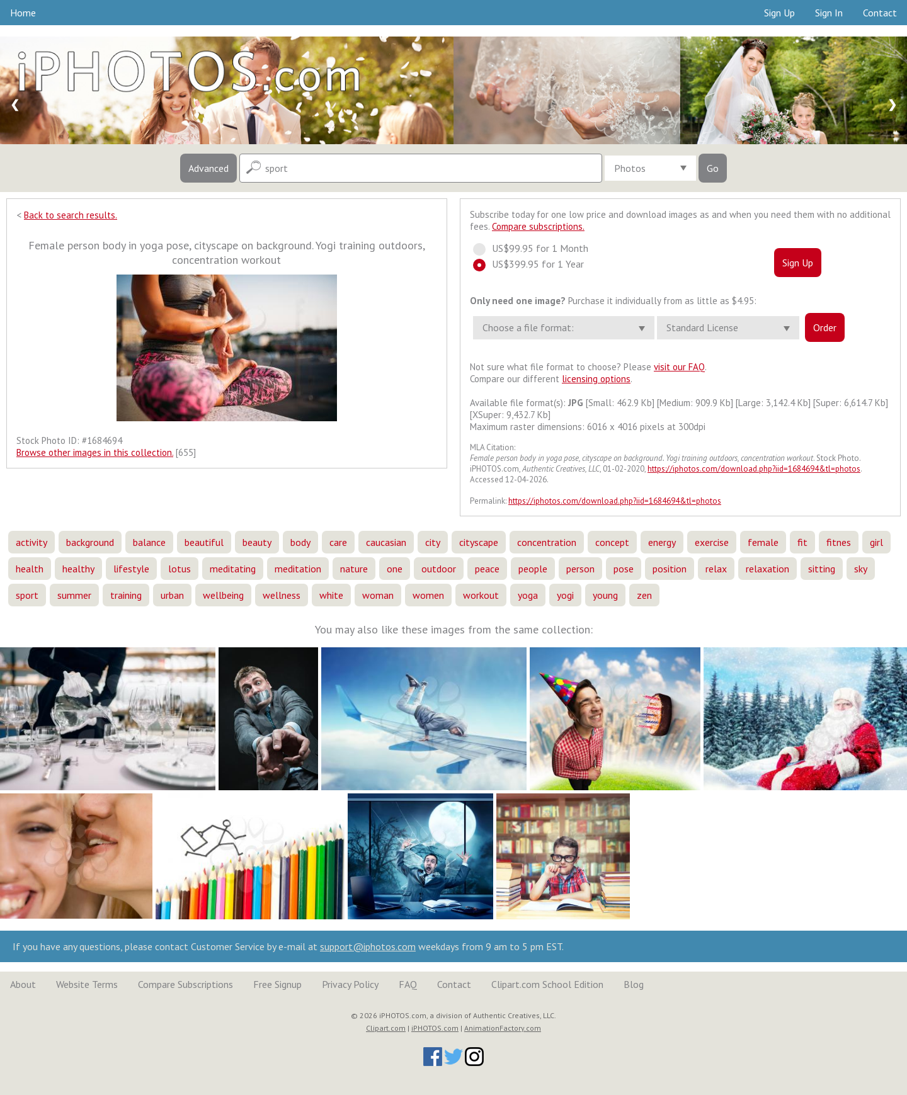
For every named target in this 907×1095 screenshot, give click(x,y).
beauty (256, 542)
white (331, 595)
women (428, 595)
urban (172, 595)
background (90, 542)
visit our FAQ (679, 367)
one (394, 568)
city (432, 542)
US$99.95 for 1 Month (536, 248)
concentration (546, 542)
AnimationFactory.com (502, 1028)
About (23, 984)
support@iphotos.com (368, 946)
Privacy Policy (350, 984)
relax (716, 568)
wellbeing (223, 595)
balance (149, 542)
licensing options (596, 379)
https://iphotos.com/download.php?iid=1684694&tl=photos (753, 468)
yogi (565, 595)
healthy (78, 568)
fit (802, 542)
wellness (281, 595)
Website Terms (87, 984)
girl (876, 542)
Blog (634, 984)
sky (860, 568)
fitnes (838, 542)
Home (23, 12)
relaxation (767, 568)
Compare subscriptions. (538, 226)
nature (354, 568)
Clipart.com (386, 1028)
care (338, 542)
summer (74, 595)
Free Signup (277, 984)
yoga (528, 595)
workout (481, 595)
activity (31, 542)
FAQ (408, 984)
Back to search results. (70, 215)
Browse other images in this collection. (94, 452)
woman (378, 595)
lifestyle (131, 568)
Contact (880, 12)
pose (623, 568)
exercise (712, 542)
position (670, 568)
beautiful (204, 542)
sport (27, 595)
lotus (179, 568)
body (300, 542)
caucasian (386, 542)
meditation (298, 568)
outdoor (438, 568)
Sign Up (779, 12)
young (605, 595)
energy (662, 542)
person (580, 568)
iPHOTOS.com (435, 1028)
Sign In (829, 12)
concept (612, 542)
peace (487, 568)
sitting (821, 568)
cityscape (478, 542)
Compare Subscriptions (185, 984)
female (763, 542)
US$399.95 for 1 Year (534, 264)
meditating (233, 568)
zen (644, 595)
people (532, 568)
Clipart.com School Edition (547, 984)
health (29, 568)
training (126, 595)
